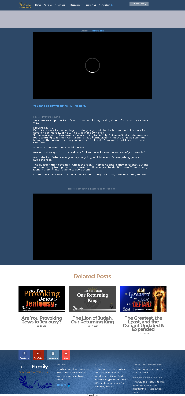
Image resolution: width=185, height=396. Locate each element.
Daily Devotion (97, 30)
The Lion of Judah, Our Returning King (92, 320)
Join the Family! (142, 4)
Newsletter (104, 5)
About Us (48, 5)
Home (38, 5)
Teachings (60, 5)
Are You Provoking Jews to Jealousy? (41, 320)
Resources (75, 5)
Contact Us (91, 5)
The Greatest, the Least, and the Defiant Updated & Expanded (143, 323)
